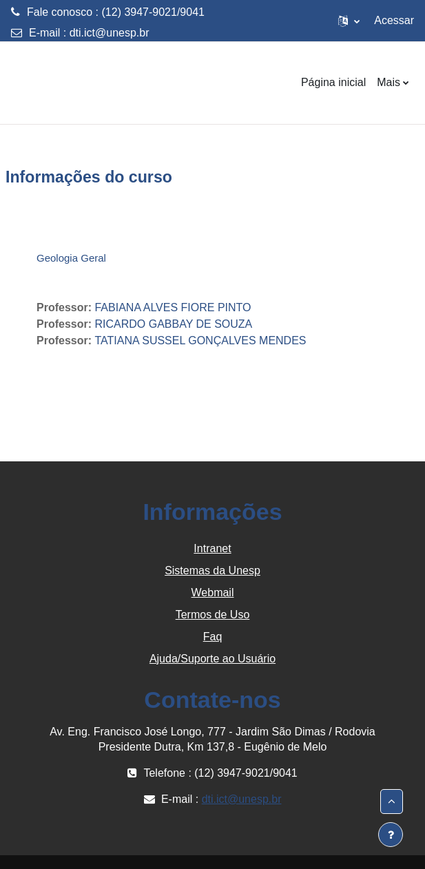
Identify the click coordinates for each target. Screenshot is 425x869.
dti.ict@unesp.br (109, 33)
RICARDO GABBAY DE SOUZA (173, 324)
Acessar (394, 20)
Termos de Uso (213, 614)
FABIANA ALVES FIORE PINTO (172, 307)
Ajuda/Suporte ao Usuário (212, 658)
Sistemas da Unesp (212, 570)
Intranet (212, 548)
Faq (212, 636)
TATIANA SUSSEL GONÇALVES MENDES (200, 340)
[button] (349, 20)
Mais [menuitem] (388, 82)
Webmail (212, 592)
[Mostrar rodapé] (390, 834)
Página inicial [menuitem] (333, 82)
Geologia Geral (71, 258)
